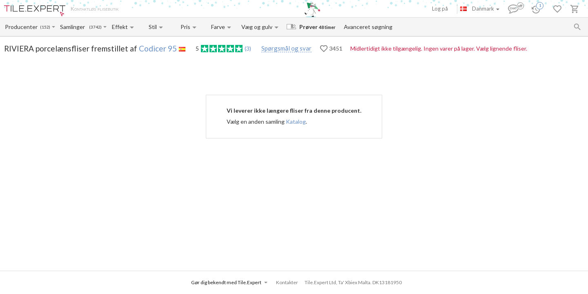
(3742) (95, 27)
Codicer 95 (158, 48)
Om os (135, 9)
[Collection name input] (74, 26)
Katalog (296, 121)
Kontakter (210, 9)
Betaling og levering (170, 9)
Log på (440, 8)
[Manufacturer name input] (22, 26)
